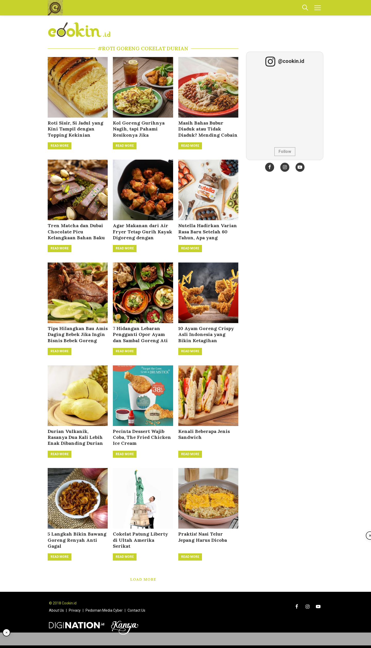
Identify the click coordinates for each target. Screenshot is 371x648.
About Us (56, 610)
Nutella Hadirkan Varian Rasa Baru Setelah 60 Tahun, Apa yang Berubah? (207, 235)
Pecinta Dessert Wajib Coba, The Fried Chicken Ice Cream (142, 437)
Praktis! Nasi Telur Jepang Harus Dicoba (202, 537)
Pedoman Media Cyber (104, 610)
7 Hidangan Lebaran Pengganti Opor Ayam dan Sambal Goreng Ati (140, 334)
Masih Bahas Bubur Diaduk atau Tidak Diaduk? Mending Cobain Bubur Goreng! (208, 132)
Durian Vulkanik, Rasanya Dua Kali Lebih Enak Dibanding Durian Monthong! (75, 440)
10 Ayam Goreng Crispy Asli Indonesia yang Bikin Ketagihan (206, 334)
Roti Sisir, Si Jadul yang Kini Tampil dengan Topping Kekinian (75, 129)
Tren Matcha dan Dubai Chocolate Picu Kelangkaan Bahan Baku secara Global (76, 235)
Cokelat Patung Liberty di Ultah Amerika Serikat (140, 540)
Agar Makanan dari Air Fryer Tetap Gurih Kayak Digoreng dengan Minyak (142, 235)
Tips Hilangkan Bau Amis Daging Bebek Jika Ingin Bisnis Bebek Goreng (78, 334)
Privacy (75, 610)
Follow (285, 151)
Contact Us (136, 610)
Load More (143, 579)
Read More (59, 145)
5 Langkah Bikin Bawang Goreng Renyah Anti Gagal (77, 540)
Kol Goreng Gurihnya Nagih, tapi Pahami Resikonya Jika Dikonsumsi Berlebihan (140, 132)
